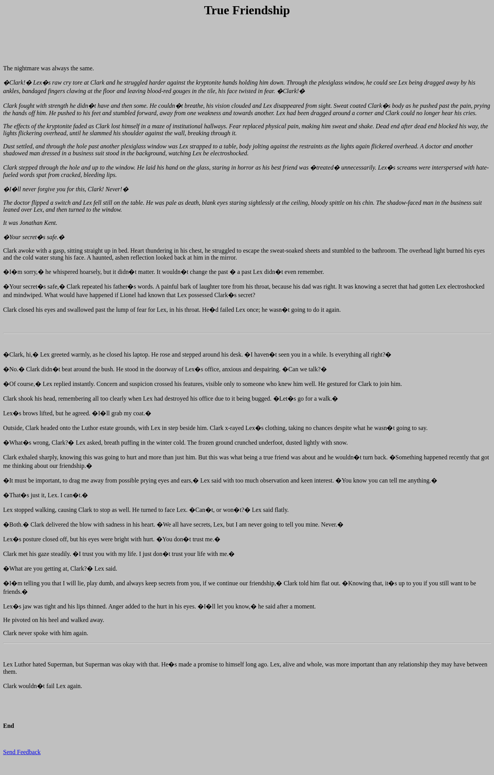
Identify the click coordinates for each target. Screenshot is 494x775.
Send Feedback (22, 752)
